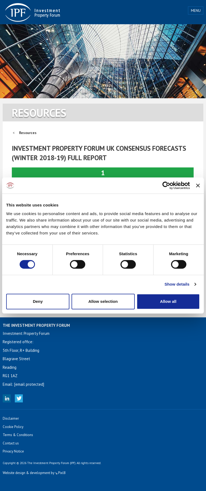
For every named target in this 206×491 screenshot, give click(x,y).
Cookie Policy (13, 427)
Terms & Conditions (18, 435)
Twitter (19, 398)
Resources (28, 132)
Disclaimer (11, 418)
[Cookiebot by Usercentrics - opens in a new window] (166, 185)
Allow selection (103, 301)
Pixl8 (60, 473)
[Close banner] (198, 185)
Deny (38, 301)
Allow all (168, 301)
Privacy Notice (13, 451)
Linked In (7, 398)
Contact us (11, 443)
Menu (196, 10)
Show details (177, 284)
